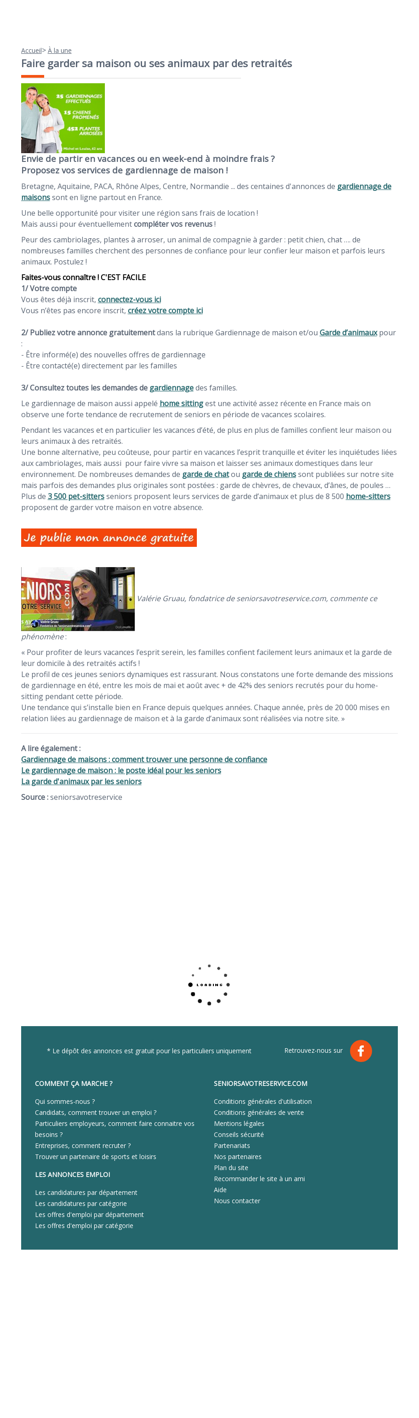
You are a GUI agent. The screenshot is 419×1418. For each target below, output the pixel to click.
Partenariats (232, 1145)
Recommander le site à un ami (259, 1178)
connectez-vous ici (129, 299)
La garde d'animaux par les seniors (81, 781)
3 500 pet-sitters (76, 496)
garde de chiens (269, 474)
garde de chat (205, 474)
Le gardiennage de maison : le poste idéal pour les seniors (121, 770)
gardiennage (171, 388)
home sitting (181, 403)
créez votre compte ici (165, 310)
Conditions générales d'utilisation (263, 1101)
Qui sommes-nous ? (65, 1101)
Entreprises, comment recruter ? (83, 1145)
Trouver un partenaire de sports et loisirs (95, 1156)
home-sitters (368, 496)
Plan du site (231, 1167)
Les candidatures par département (86, 1192)
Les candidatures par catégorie (81, 1203)
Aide (220, 1189)
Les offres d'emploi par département (89, 1214)
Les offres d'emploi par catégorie (84, 1225)
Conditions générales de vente (259, 1112)
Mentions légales (239, 1123)
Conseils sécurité (239, 1134)
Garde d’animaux (348, 332)
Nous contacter (237, 1200)
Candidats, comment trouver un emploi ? (95, 1112)
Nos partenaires (238, 1156)
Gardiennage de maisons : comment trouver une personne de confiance (144, 759)
